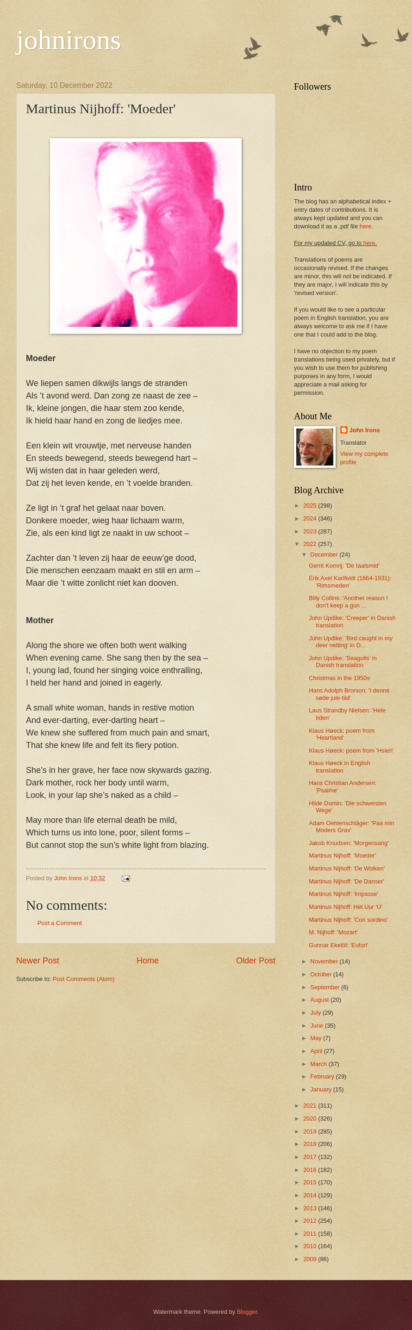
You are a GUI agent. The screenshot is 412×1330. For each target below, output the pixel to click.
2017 (310, 1156)
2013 (310, 1208)
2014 (310, 1195)
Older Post (255, 960)
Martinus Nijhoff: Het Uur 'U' (345, 906)
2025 (310, 505)
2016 (310, 1169)
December (324, 554)
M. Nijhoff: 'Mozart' (333, 932)
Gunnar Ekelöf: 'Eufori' (338, 945)
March (319, 1063)
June (317, 1025)
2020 (310, 1118)
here (366, 226)
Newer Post (37, 960)
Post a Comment (59, 922)
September (325, 987)
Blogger (247, 1311)
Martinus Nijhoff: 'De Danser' (346, 881)
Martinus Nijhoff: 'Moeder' (342, 855)
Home (148, 960)
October (321, 974)
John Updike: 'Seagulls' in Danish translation (343, 661)
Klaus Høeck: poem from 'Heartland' (342, 734)
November (324, 961)
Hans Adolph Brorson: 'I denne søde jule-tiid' (349, 694)
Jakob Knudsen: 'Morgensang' (348, 843)
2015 (310, 1182)
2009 (310, 1259)
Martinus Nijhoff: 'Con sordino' (348, 919)
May (316, 1038)
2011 (310, 1233)
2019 (310, 1131)
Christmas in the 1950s (339, 677)
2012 (310, 1220)
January (321, 1089)
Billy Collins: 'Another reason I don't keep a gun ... (348, 601)
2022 (310, 543)
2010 (310, 1246)
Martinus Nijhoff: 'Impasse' (343, 893)
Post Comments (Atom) (84, 978)
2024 (310, 518)
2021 (310, 1105)
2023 (310, 531)
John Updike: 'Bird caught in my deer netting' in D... (351, 642)
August (320, 999)
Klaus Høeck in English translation (339, 766)
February (323, 1076)
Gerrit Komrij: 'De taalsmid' (344, 565)
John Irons (365, 430)
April (317, 1051)
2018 (310, 1143)
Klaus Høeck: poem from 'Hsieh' (351, 750)
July (316, 1012)
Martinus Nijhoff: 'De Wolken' (347, 868)
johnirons (68, 40)
